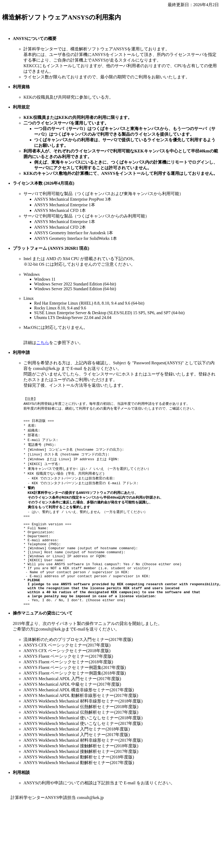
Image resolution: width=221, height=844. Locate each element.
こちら (42, 342)
